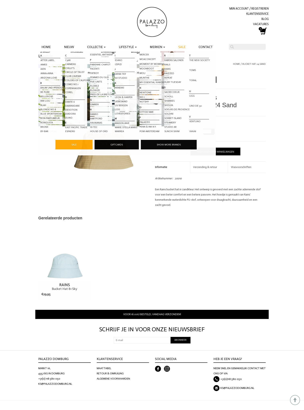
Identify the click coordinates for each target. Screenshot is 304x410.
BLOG (265, 19)
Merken (157, 47)
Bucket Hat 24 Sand (254, 64)
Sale (182, 47)
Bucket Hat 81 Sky (64, 287)
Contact (206, 47)
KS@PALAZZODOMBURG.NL (55, 383)
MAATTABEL (104, 368)
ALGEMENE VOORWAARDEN (113, 378)
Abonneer (180, 339)
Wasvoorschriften (241, 167)
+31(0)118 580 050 (231, 379)
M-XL (209, 131)
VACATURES (261, 24)
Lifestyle (128, 47)
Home (46, 47)
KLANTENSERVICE (257, 13)
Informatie (161, 167)
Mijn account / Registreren (249, 8)
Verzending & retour (205, 167)
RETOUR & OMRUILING (110, 373)
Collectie (96, 47)
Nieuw (69, 47)
